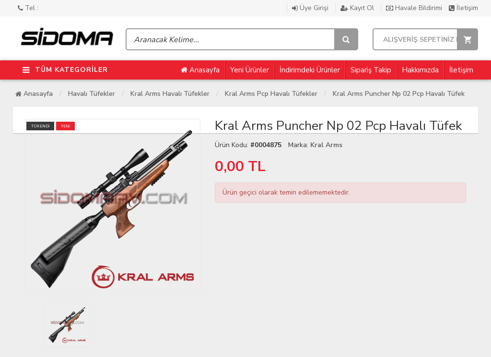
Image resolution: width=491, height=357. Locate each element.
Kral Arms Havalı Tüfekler (170, 93)
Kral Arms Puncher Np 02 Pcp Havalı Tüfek (399, 93)
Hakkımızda (420, 70)
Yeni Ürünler (249, 70)
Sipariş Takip (371, 70)
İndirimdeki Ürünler (310, 70)
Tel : (28, 7)
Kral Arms (326, 145)
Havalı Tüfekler (91, 93)
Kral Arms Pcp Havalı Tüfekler (271, 93)
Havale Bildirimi (415, 7)
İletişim (463, 7)
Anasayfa (200, 70)
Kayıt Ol (358, 7)
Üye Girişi (311, 7)
